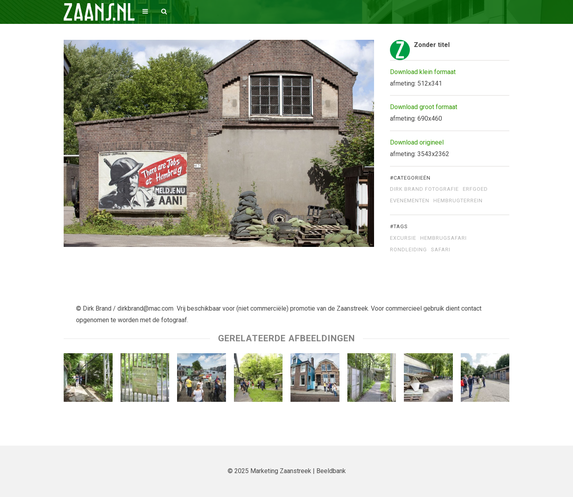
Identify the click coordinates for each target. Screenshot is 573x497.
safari (440, 249)
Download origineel (417, 142)
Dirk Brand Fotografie (424, 189)
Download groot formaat (423, 107)
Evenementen (409, 200)
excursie (403, 238)
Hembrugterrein (458, 200)
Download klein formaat (423, 72)
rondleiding (408, 249)
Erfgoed (475, 189)
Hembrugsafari (443, 238)
